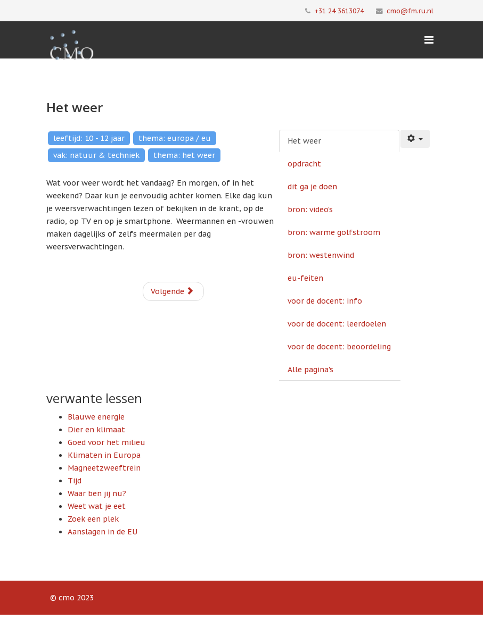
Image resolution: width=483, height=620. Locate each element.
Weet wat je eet (97, 506)
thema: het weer (184, 155)
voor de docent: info (325, 301)
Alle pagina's (310, 369)
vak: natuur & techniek (96, 155)
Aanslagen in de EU (102, 532)
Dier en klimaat (96, 429)
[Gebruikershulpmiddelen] (415, 139)
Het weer (304, 141)
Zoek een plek (93, 519)
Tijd (74, 480)
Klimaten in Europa (104, 455)
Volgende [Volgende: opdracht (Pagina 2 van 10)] (172, 291)
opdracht (304, 164)
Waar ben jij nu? (97, 493)
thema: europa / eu (174, 138)
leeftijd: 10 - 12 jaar (89, 138)
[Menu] (428, 39)
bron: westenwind (321, 255)
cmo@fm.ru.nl (410, 10)
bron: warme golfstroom (334, 232)
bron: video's (310, 209)
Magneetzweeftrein (104, 468)
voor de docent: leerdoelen (337, 324)
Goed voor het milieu (106, 442)
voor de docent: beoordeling (339, 346)
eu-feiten (305, 278)
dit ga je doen (312, 186)
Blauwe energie (96, 417)
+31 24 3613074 (339, 10)
